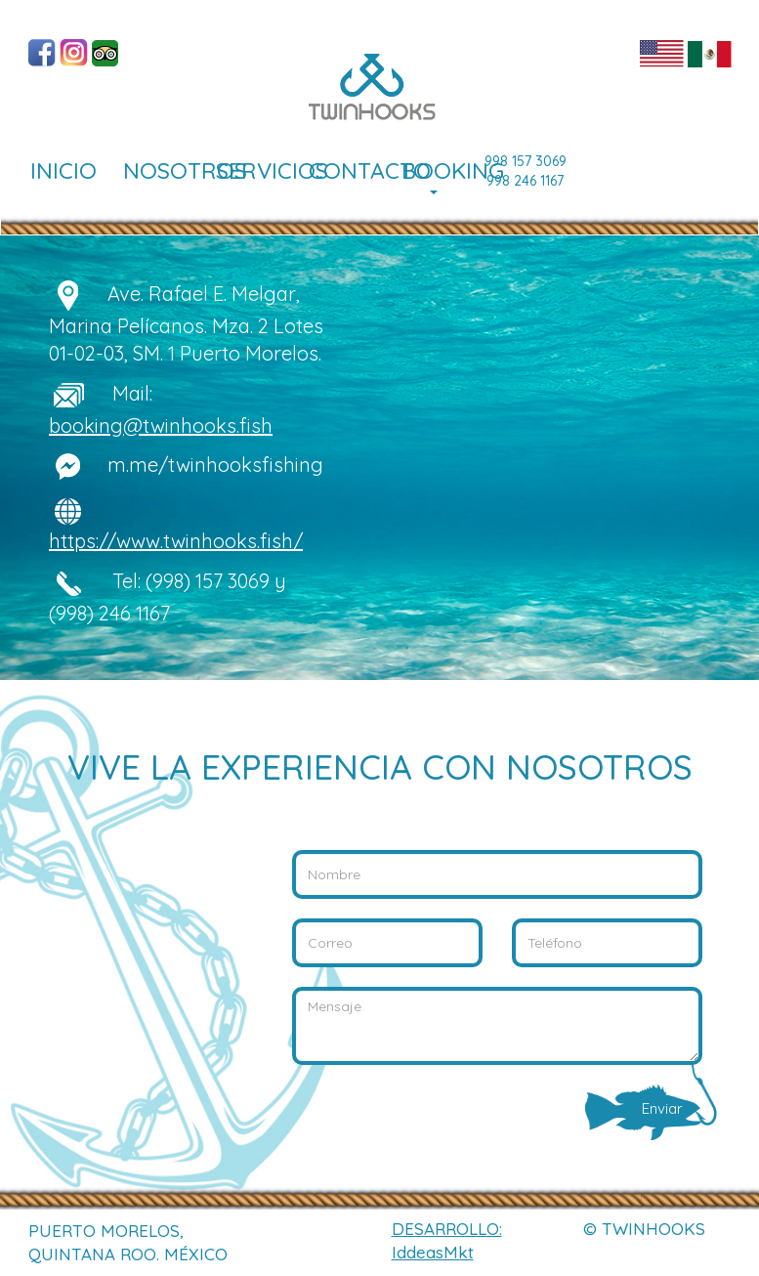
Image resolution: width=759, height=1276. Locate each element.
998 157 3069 (526, 161)
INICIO (63, 170)
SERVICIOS (255, 170)
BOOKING (440, 175)
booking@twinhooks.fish (161, 425)
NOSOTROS (162, 170)
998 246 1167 (525, 181)
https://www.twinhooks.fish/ (176, 541)
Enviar (672, 1106)
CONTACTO (348, 170)
